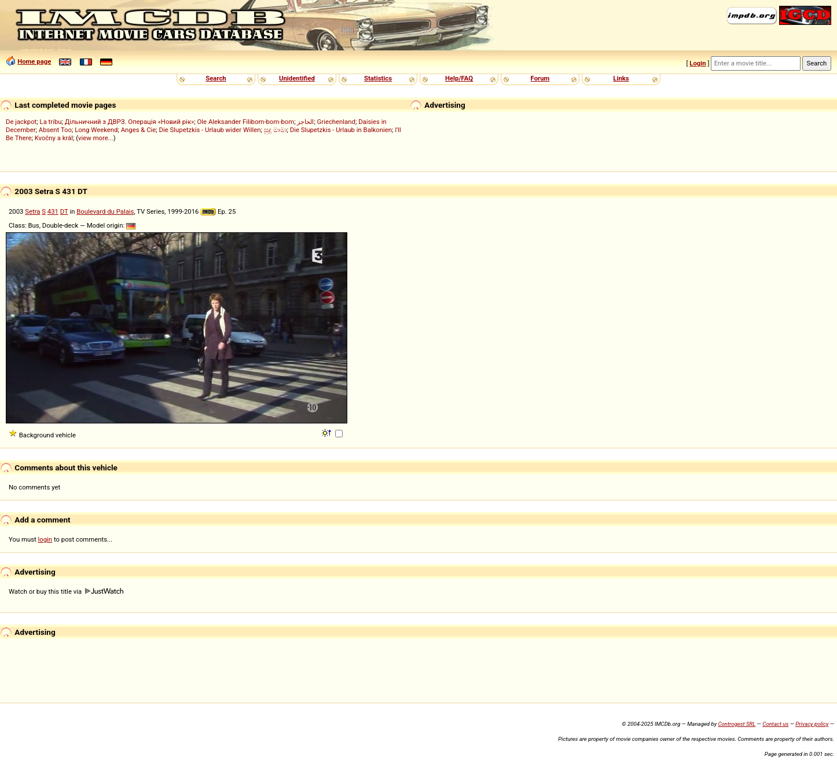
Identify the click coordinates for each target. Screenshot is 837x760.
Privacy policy (811, 724)
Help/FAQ (459, 78)
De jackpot (21, 122)
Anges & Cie (138, 130)
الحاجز (305, 122)
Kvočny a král (54, 138)
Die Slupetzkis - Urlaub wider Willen (210, 130)
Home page (34, 61)
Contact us (775, 724)
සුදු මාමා (275, 130)
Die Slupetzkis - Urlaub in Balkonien (341, 130)
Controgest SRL (736, 724)
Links (621, 78)
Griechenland (336, 122)
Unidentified (297, 78)
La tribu (51, 122)
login (45, 539)
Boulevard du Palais (105, 211)
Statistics (378, 78)
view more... (95, 138)
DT (64, 211)
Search (215, 78)
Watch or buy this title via (66, 591)
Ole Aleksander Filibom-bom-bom (246, 122)
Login (697, 63)
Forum (540, 78)
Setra (32, 211)
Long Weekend (96, 130)
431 (52, 211)
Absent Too (55, 130)
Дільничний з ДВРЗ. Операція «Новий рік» (129, 122)
